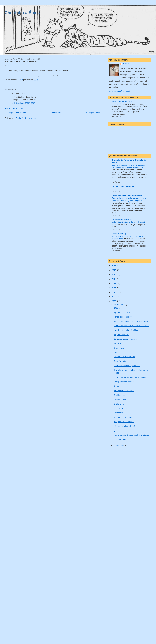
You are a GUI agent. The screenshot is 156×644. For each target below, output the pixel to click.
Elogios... (118, 352)
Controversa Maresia (121, 219)
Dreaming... (119, 348)
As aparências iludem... (124, 421)
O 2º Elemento (120, 439)
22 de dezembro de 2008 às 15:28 (23, 103)
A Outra (115, 104)
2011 (114, 288)
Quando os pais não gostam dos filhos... (131, 325)
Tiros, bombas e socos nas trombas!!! (130, 377)
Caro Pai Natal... (121, 361)
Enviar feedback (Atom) (26, 118)
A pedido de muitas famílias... (126, 330)
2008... (117, 308)
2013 (114, 279)
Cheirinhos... (119, 395)
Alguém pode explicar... (124, 312)
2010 (114, 292)
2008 (114, 301)
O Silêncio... (119, 404)
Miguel (126, 64)
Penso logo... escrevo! (123, 317)
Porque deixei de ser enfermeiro (127, 195)
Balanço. (117, 343)
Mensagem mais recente (15, 113)
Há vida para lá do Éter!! (124, 426)
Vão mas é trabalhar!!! (123, 417)
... (114, 430)
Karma (116, 386)
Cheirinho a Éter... (22, 12)
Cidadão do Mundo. (122, 399)
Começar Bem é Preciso (123, 186)
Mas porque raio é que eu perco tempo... (131, 321)
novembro (118, 445)
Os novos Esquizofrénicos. (125, 339)
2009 (114, 297)
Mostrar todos (146, 255)
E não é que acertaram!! (124, 357)
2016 (114, 266)
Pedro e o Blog (119, 234)
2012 (114, 283)
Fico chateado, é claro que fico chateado (131, 435)
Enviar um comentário (14, 108)
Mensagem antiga (92, 113)
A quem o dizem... (121, 334)
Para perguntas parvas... (124, 382)
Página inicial (55, 113)
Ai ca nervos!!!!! (120, 408)
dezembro (118, 304)
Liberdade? (118, 413)
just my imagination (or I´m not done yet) (129, 222)
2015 (114, 270)
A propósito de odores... (124, 390)
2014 (114, 274)
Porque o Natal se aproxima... (127, 365)
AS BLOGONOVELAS (122, 102)
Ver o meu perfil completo (120, 91)
